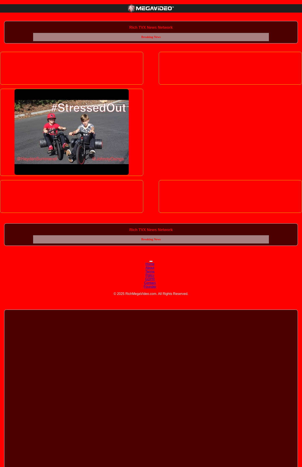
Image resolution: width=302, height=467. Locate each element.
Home (150, 264)
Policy (150, 275)
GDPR (150, 279)
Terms (150, 271)
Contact (150, 283)
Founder (150, 286)
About (150, 267)
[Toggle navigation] (151, 261)
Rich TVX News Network (151, 27)
